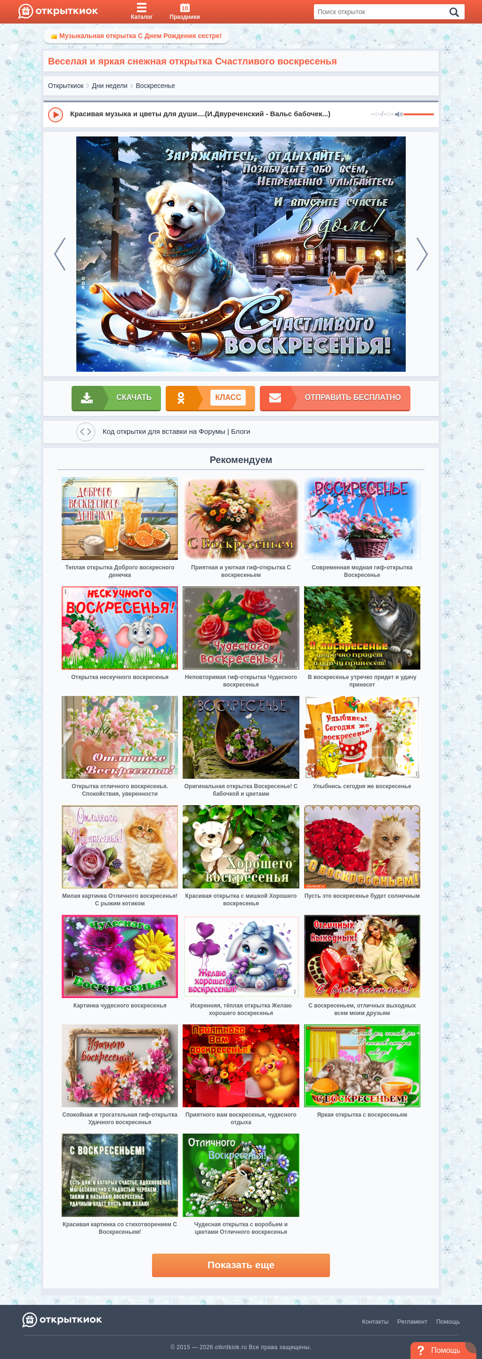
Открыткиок (66, 85)
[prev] (60, 254)
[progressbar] (418, 115)
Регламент (412, 1321)
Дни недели (110, 85)
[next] (422, 254)
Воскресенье (155, 85)
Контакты (375, 1321)
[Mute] (398, 115)
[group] (241, 114)
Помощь (448, 1321)
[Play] (55, 114)
